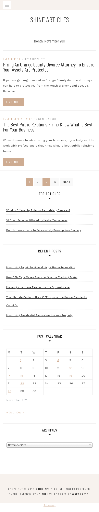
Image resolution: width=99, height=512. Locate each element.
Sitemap (49, 505)
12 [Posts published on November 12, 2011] (70, 368)
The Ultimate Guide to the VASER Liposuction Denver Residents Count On (46, 301)
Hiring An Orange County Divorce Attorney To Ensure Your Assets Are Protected (48, 67)
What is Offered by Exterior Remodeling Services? (38, 210)
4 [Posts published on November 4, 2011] (58, 360)
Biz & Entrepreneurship (17, 119)
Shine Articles (49, 19)
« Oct (10, 412)
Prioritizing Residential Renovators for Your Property (39, 315)
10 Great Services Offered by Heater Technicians (36, 220)
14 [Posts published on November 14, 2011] (9, 375)
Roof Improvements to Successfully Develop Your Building (43, 230)
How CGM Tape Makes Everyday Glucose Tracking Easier (41, 277)
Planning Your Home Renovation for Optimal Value (38, 287)
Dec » (20, 412)
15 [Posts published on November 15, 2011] (21, 375)
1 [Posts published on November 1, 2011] (20, 360)
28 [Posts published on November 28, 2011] (9, 391)
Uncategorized (12, 59)
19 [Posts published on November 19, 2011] (70, 375)
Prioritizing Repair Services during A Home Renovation (40, 267)
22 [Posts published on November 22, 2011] (22, 383)
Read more (13, 102)
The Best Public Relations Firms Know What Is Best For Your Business (47, 127)
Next (66, 182)
